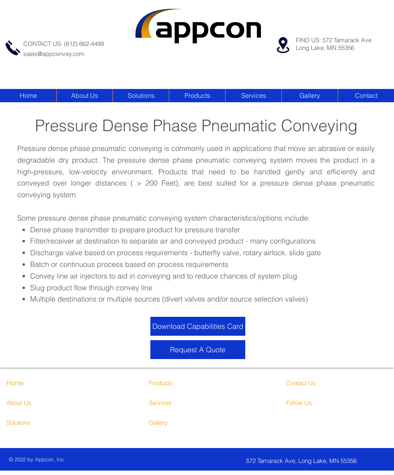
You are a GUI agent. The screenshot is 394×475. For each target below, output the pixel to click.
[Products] (179, 382)
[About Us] (41, 402)
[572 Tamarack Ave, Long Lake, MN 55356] (315, 461)
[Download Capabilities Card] (197, 326)
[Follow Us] (316, 402)
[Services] (184, 402)
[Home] (29, 383)
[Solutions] (36, 422)
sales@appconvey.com (53, 54)
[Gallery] (179, 422)
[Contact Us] (316, 382)
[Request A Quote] (197, 349)
